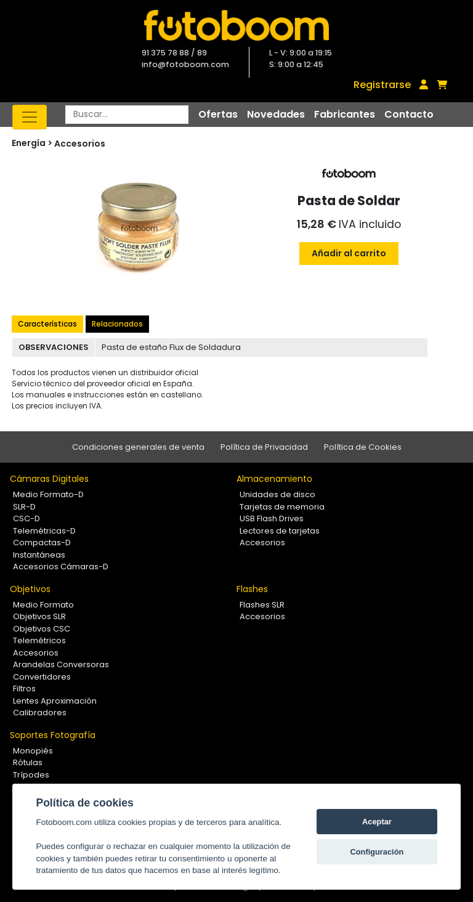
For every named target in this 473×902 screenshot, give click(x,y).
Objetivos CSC (41, 629)
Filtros (24, 688)
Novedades (276, 114)
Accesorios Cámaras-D (60, 566)
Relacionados (117, 324)
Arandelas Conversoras (61, 664)
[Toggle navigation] (29, 117)
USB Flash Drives (272, 518)
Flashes (252, 589)
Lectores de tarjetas (280, 531)
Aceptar (377, 821)
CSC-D (26, 518)
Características (47, 324)
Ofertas (218, 114)
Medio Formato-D (48, 494)
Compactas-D (42, 542)
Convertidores (42, 677)
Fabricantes (344, 114)
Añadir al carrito (349, 253)
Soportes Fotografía (52, 735)
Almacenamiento (274, 479)
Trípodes (31, 775)
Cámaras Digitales (49, 479)
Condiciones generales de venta (138, 447)
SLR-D (24, 507)
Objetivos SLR (39, 616)
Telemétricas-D (44, 531)
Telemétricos (39, 640)
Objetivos (30, 589)
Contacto (409, 114)
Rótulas (27, 762)
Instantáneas (39, 555)
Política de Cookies (363, 447)
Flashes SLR (262, 605)
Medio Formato (43, 605)
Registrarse (382, 85)
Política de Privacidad (264, 447)
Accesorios (79, 143)
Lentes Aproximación (55, 701)
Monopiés (33, 751)
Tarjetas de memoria (282, 507)
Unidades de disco (277, 494)
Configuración (377, 851)
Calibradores (40, 712)
